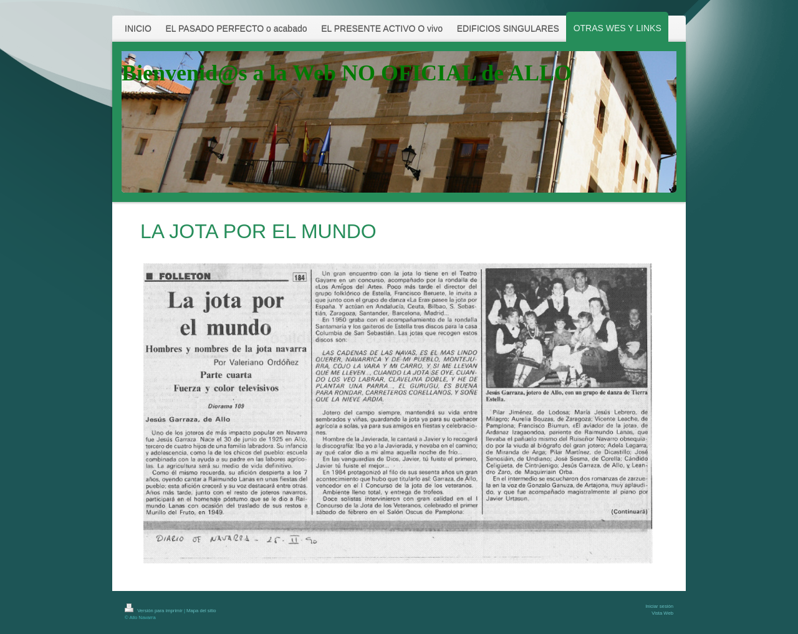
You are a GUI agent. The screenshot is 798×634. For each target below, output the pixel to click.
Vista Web (662, 613)
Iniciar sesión (659, 606)
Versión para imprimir (154, 610)
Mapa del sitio (201, 610)
